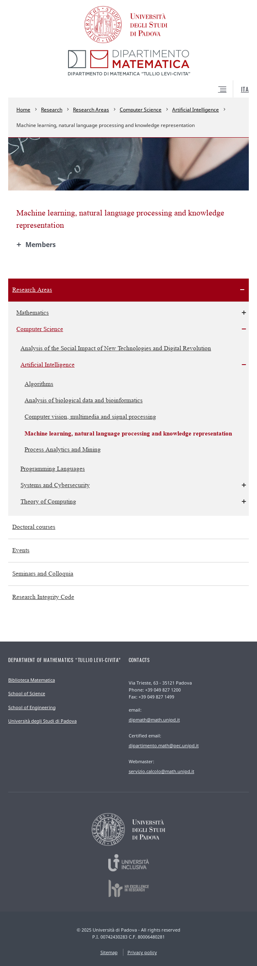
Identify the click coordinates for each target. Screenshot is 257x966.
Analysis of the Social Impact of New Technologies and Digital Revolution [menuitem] (115, 348)
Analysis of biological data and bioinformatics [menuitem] (84, 400)
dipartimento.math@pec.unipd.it (164, 745)
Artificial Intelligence (195, 109)
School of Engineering (32, 707)
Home (23, 109)
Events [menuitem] (21, 550)
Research (51, 109)
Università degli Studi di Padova (42, 721)
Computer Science (140, 109)
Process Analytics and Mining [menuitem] (63, 449)
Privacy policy (142, 952)
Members (40, 244)
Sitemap (109, 952)
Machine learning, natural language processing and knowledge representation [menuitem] (128, 433)
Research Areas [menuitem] (32, 289)
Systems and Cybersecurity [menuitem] (55, 485)
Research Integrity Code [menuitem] (43, 597)
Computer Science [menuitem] (39, 329)
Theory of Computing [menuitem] (48, 501)
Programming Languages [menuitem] (52, 468)
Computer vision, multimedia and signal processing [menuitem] (90, 416)
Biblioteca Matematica (31, 680)
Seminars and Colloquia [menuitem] (42, 573)
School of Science (26, 693)
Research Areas (91, 109)
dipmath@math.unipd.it (154, 720)
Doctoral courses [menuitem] (33, 527)
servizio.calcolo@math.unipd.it (161, 771)
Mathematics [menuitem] (32, 312)
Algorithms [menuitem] (39, 384)
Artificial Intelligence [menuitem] (47, 364)
